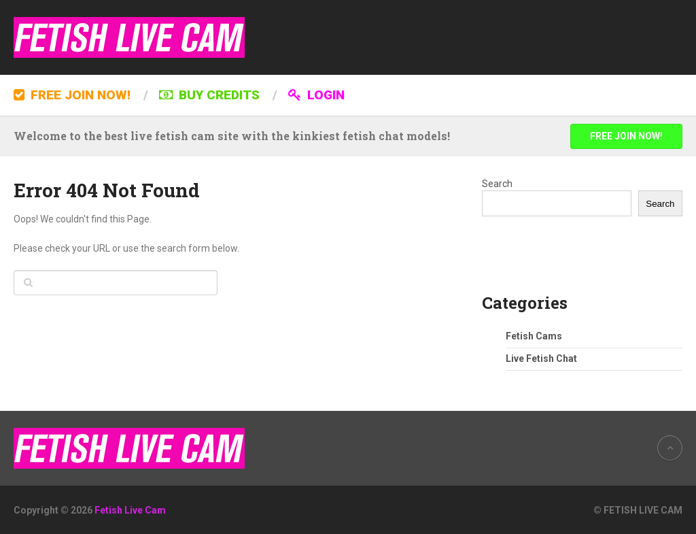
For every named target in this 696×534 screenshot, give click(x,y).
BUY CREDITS (209, 95)
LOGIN (316, 95)
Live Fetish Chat (541, 358)
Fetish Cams (534, 336)
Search (497, 183)
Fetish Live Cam (130, 510)
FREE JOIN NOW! (72, 95)
